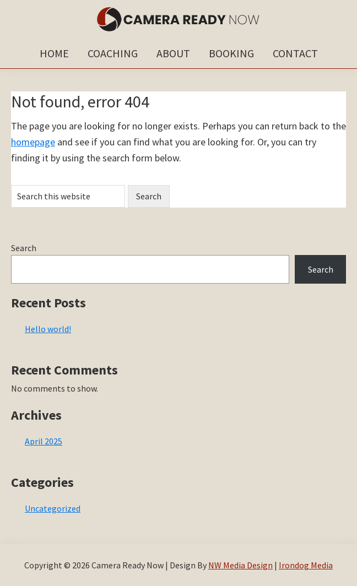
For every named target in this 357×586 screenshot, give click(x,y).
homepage (33, 141)
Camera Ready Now (178, 19)
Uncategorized (52, 508)
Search (23, 247)
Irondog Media (306, 565)
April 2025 (43, 441)
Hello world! (48, 328)
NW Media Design (240, 565)
